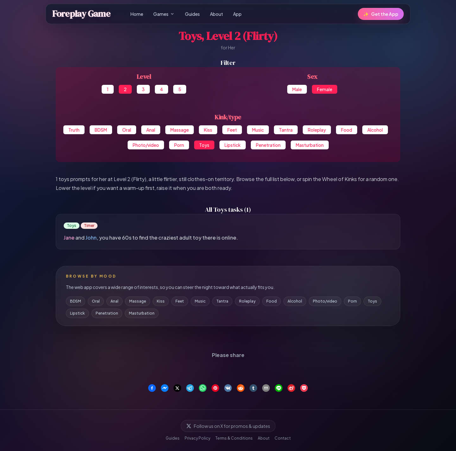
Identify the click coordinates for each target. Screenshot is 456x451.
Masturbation (310, 145)
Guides (192, 14)
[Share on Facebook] (152, 388)
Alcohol (375, 130)
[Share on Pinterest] (215, 388)
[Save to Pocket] (304, 388)
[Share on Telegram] (190, 388)
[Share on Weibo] (291, 388)
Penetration (268, 145)
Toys (204, 145)
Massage (179, 130)
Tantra (286, 130)
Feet (232, 130)
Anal (150, 130)
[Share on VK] (228, 388)
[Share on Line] (278, 388)
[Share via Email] (266, 388)
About (216, 14)
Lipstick (233, 145)
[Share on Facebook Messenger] (164, 388)
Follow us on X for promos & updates (228, 426)
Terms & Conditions (234, 438)
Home (136, 14)
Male (297, 89)
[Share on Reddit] (240, 388)
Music (258, 130)
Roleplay (317, 130)
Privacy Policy (197, 438)
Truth (73, 130)
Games (164, 14)
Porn (179, 145)
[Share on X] (177, 388)
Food (346, 130)
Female (324, 89)
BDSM (101, 130)
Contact (283, 438)
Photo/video (146, 145)
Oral (126, 130)
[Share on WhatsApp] (202, 388)
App (237, 14)
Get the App (380, 14)
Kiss (208, 130)
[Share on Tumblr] (253, 388)
